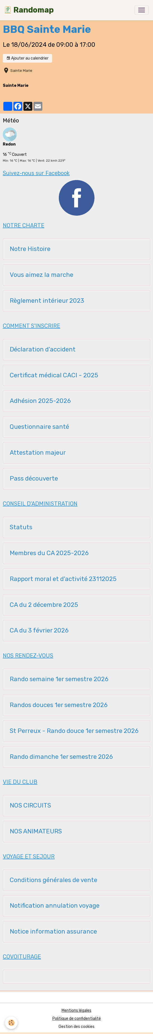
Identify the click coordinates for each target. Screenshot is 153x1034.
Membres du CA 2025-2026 (49, 553)
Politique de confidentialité (76, 1018)
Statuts (21, 527)
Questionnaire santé (39, 426)
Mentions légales (76, 1010)
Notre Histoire (30, 249)
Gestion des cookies (76, 1026)
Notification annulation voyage (54, 905)
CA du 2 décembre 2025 (44, 605)
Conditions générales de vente (53, 880)
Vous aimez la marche (41, 275)
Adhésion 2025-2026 (40, 401)
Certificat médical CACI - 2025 (54, 375)
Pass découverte (34, 478)
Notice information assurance (53, 931)
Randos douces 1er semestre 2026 (59, 705)
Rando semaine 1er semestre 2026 (59, 679)
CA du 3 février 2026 (39, 630)
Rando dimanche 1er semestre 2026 (61, 756)
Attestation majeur (38, 452)
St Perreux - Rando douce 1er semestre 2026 (74, 731)
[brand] (29, 10)
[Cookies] (11, 1022)
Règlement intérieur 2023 (47, 300)
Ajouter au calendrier (27, 58)
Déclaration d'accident (43, 349)
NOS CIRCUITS (30, 805)
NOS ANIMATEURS (36, 831)
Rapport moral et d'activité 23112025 (63, 579)
